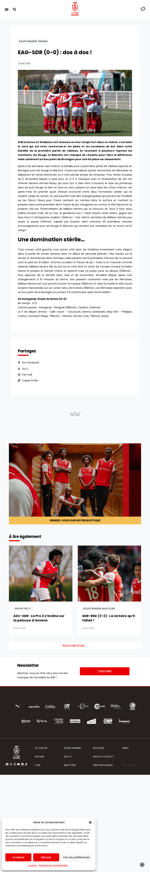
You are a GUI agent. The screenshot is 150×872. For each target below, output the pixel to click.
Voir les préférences (76, 857)
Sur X (25, 369)
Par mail (27, 374)
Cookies (32, 865)
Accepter (18, 857)
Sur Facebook (30, 362)
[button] (90, 822)
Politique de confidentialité (53, 865)
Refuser (46, 857)
